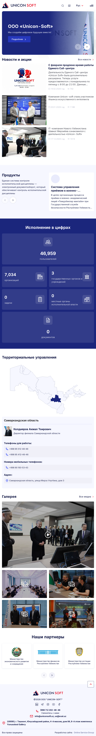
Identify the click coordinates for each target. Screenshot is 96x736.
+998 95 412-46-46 (17, 454)
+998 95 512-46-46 (17, 449)
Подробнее (19, 39)
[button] (87, 47)
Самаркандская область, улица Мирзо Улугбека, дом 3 (35, 480)
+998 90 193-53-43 (17, 467)
